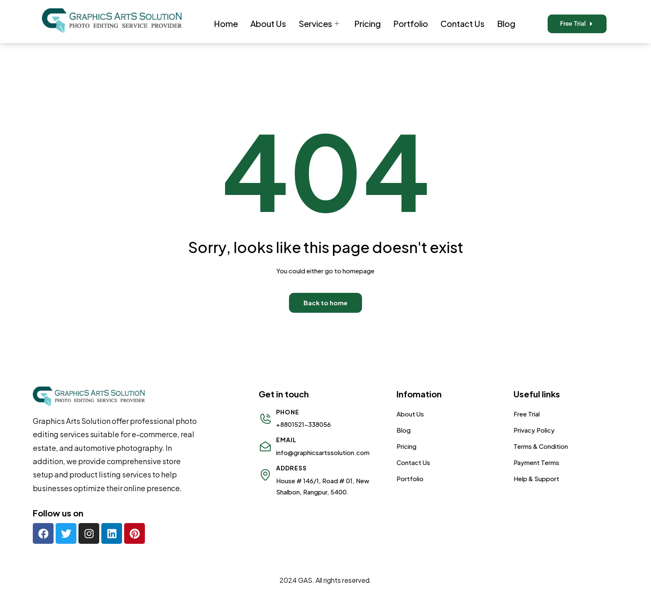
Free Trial (527, 414)
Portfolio (410, 23)
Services (319, 23)
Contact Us (463, 23)
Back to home (325, 303)
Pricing (367, 23)
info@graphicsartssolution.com (323, 452)
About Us (268, 23)
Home (226, 23)
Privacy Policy (534, 430)
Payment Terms (536, 462)
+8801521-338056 (303, 424)
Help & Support (536, 478)
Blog (506, 23)
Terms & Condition (541, 446)
